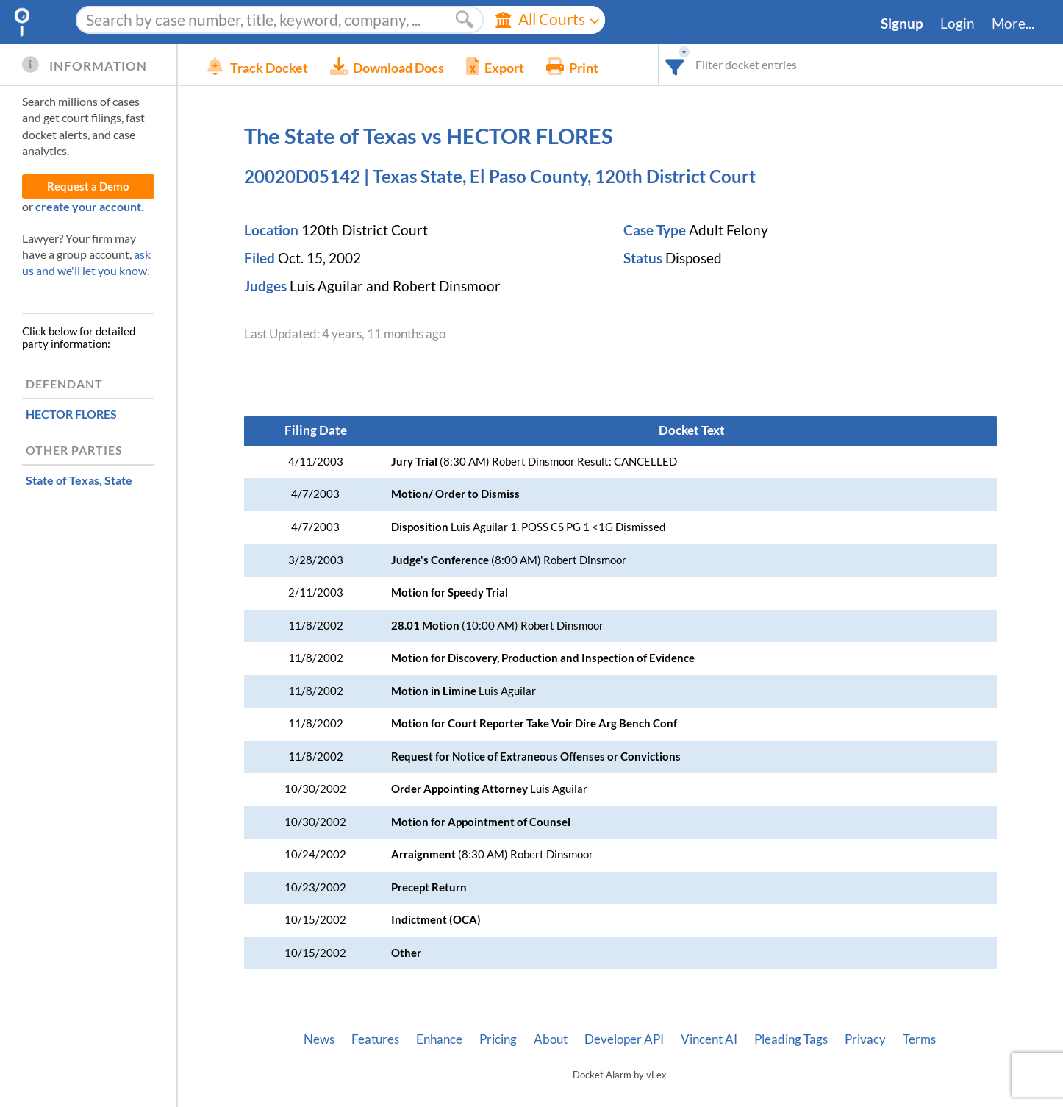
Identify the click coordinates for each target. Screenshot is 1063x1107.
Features (375, 1039)
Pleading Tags (791, 1039)
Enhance (439, 1039)
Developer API (624, 1039)
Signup (902, 23)
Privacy (865, 1039)
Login (957, 23)
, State (79, 480)
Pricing (498, 1039)
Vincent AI (709, 1039)
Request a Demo (88, 186)
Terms (919, 1039)
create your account (88, 206)
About (551, 1039)
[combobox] (675, 64)
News (319, 1039)
